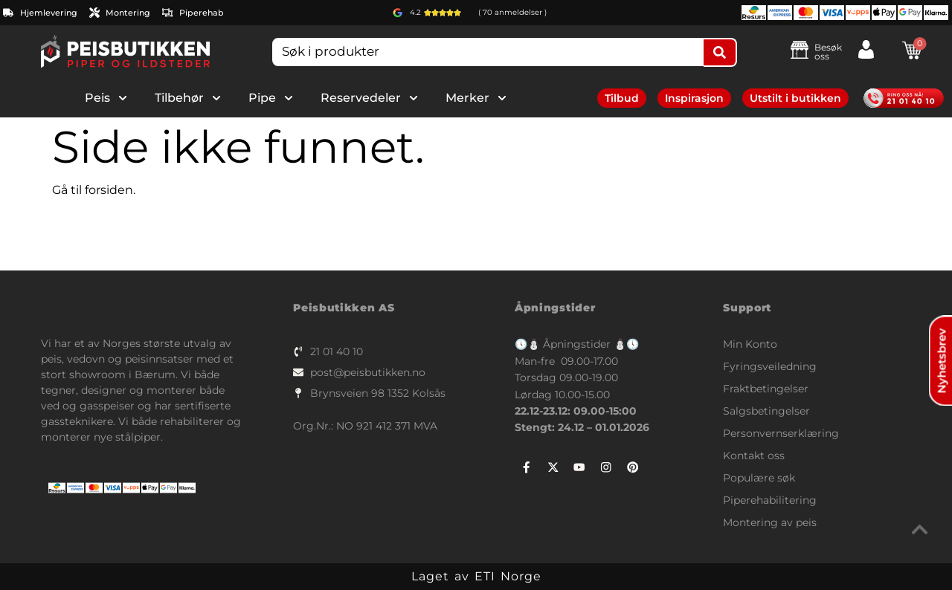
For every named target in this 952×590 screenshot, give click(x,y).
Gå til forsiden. (93, 190)
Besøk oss (828, 52)
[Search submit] (720, 52)
